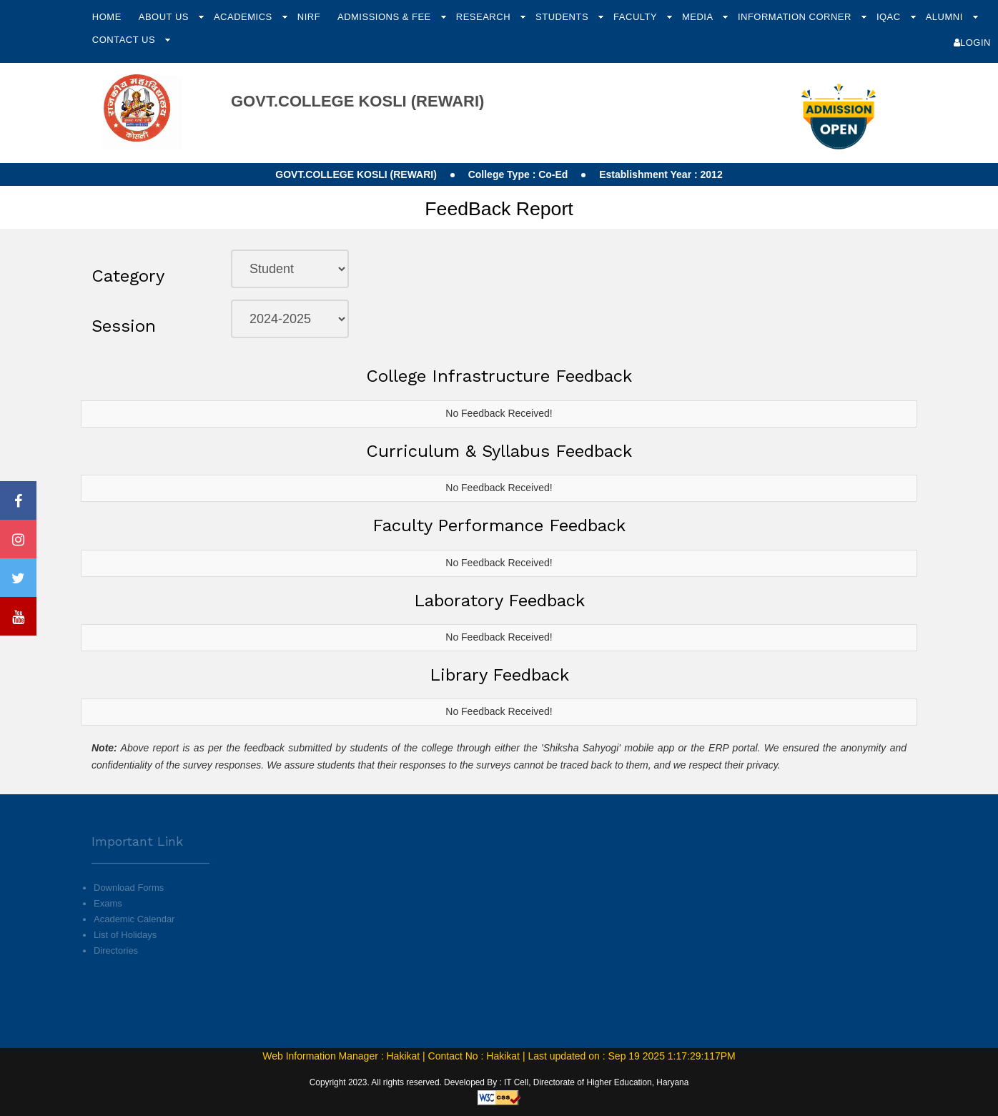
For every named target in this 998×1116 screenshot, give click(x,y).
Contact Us (125, 39)
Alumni (946, 16)
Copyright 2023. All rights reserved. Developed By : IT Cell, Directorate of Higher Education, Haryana (499, 1082)
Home (107, 16)
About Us (165, 16)
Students (563, 16)
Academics (244, 16)
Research (484, 16)
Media (699, 16)
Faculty (636, 16)
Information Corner (796, 16)
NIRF (308, 16)
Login (972, 42)
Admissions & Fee (385, 16)
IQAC (890, 16)
